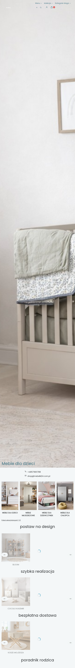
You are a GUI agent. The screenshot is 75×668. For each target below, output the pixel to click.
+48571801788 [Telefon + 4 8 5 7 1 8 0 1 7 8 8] (34, 472)
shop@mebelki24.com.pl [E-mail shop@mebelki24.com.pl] (39, 476)
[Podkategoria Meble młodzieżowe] (28, 499)
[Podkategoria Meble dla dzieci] (10, 499)
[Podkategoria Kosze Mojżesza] (16, 637)
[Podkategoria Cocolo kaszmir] (16, 593)
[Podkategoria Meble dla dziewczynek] (46, 499)
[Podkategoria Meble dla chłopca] (65, 499)
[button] (40, 7)
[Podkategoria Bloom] (16, 549)
